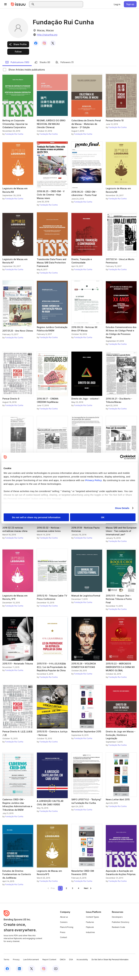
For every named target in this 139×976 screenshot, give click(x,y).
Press (62, 932)
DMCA (62, 959)
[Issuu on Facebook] (7, 968)
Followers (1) (64, 62)
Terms (6, 959)
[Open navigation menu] (5, 4)
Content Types (92, 917)
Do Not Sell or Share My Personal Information (110, 960)
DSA (71, 959)
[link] (117, 4)
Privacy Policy (93, 480)
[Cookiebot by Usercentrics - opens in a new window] (122, 457)
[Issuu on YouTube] (55, 968)
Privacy (16, 959)
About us (64, 917)
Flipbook (90, 927)
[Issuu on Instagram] (43, 968)
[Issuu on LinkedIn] (19, 968)
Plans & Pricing (66, 927)
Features (90, 922)
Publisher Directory (120, 922)
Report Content (49, 959)
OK (103, 517)
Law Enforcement (31, 959)
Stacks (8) (42, 62)
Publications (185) (17, 62)
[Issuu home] (18, 4)
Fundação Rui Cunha (14, 134)
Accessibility (82, 959)
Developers (117, 917)
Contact (63, 937)
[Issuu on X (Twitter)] (31, 968)
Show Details (122, 508)
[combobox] (59, 4)
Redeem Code (118, 927)
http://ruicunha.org (47, 34)
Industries (90, 932)
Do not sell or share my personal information (36, 517)
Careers (63, 922)
